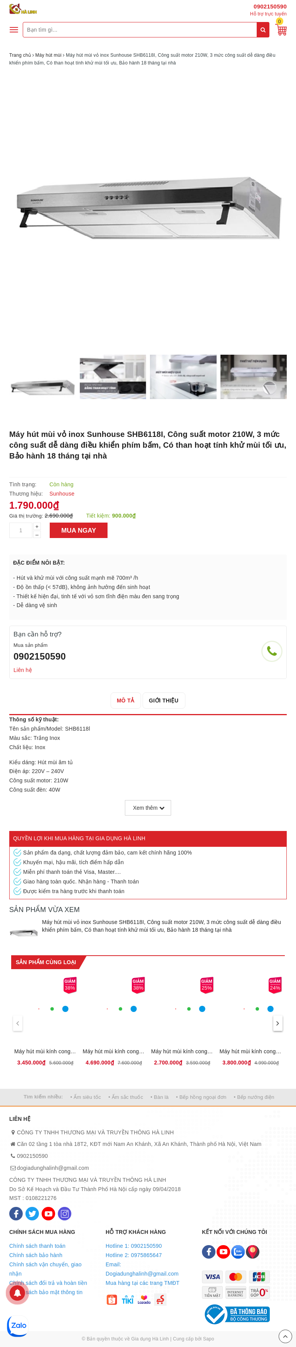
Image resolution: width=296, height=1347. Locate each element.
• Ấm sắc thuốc (125, 1097)
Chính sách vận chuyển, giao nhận (45, 1269)
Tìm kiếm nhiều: (43, 1097)
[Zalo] (238, 1252)
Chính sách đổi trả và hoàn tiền (48, 1283)
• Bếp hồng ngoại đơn (201, 1097)
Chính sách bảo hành (35, 1255)
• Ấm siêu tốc (86, 1097)
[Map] (252, 1252)
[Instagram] (64, 1213)
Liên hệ (22, 670)
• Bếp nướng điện (254, 1097)
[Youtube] (48, 1213)
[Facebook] (16, 1213)
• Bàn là (160, 1097)
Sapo (208, 1339)
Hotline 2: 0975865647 (134, 1255)
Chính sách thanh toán (37, 1246)
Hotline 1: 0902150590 (134, 1246)
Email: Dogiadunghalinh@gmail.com (142, 1269)
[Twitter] (32, 1213)
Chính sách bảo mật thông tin (45, 1292)
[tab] (125, 700)
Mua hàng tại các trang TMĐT (143, 1283)
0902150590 (270, 6)
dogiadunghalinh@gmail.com (53, 1168)
